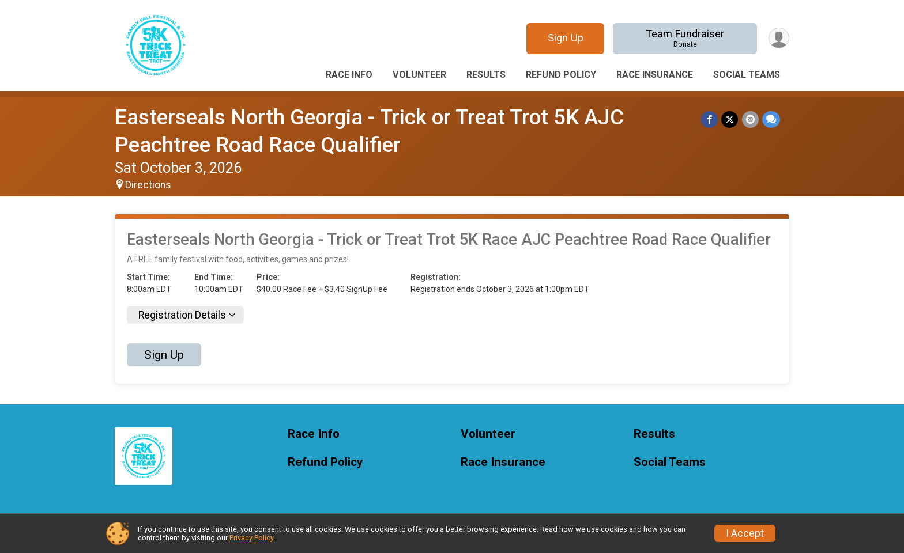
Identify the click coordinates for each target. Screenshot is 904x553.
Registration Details (182, 315)
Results (486, 74)
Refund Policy (561, 74)
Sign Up (565, 38)
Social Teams (746, 74)
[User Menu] (778, 38)
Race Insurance (654, 74)
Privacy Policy (251, 537)
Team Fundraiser (685, 38)
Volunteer (419, 74)
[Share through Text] (771, 119)
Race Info (349, 74)
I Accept (745, 533)
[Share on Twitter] (730, 119)
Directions (148, 185)
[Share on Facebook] (710, 119)
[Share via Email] (750, 119)
